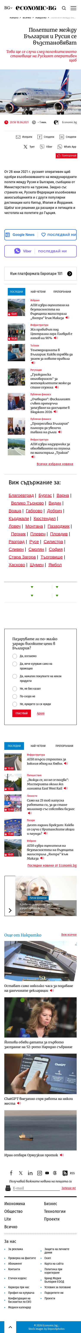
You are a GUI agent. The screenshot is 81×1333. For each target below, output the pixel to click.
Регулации (36, 369)
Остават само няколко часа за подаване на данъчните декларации (38, 988)
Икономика (14, 1203)
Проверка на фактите (22, 1258)
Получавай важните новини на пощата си (40, 1181)
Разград (17, 541)
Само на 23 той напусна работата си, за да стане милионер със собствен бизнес (51, 806)
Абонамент (15, 1264)
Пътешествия (34, 775)
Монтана (34, 526)
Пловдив (59, 534)
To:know (34, 345)
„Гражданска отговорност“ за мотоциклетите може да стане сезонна (50, 381)
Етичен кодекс (17, 1278)
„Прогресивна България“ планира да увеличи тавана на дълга (49, 428)
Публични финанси (40, 394)
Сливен (16, 549)
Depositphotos (56, 1328)
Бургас (45, 495)
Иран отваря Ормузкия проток (34, 1155)
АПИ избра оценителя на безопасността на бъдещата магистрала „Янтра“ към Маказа (49, 311)
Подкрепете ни (54, 1293)
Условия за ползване (57, 1287)
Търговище (52, 557)
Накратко (40, 17)
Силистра (53, 541)
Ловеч (15, 526)
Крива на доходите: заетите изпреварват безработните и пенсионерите (40, 908)
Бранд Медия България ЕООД (54, 1280)
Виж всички (69, 934)
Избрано (35, 300)
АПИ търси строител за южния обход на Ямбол (47, 761)
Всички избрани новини (55, 464)
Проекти (52, 1219)
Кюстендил (45, 518)
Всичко (27, 17)
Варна (63, 495)
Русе (34, 541)
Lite (7, 1219)
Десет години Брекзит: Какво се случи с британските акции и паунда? (51, 829)
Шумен (37, 564)
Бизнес (50, 1203)
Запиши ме (69, 1188)
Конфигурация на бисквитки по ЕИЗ (19, 1300)
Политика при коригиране (53, 1271)
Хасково (17, 564)
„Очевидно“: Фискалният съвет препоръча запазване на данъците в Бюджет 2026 (50, 405)
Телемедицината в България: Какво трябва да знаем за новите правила (51, 356)
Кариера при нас (18, 1287)
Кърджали (19, 518)
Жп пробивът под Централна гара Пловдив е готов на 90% (51, 334)
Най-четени (38, 291)
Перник (18, 534)
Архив (40, 713)
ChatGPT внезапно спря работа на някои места (38, 1101)
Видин (55, 503)
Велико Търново (27, 503)
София (56, 549)
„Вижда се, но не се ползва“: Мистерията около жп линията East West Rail (48, 784)
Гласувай (22, 713)
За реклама (15, 1249)
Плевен (38, 534)
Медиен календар (19, 1307)
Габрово (34, 510)
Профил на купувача (21, 1293)
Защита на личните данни (56, 1250)
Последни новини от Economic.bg (52, 865)
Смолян (36, 549)
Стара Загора (22, 557)
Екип (47, 1258)
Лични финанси (38, 897)
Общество (13, 1211)
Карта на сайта (54, 1264)
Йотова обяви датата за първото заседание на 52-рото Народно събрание (38, 1044)
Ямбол (55, 564)
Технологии (55, 1211)
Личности (32, 795)
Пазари (31, 820)
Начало (14, 17)
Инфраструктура (39, 325)
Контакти (14, 1269)
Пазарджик (59, 526)
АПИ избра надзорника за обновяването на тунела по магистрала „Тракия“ (50, 450)
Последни (16, 291)
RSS (68, 1173)
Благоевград (21, 495)
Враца (15, 510)
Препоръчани (62, 291)
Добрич (54, 510)
